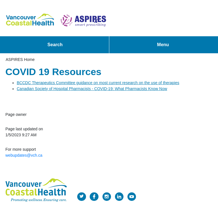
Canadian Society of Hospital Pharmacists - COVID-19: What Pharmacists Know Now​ (92, 88)
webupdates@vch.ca (23, 155)
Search (54, 44)
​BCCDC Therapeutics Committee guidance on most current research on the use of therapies (98, 82)
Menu (163, 44)
